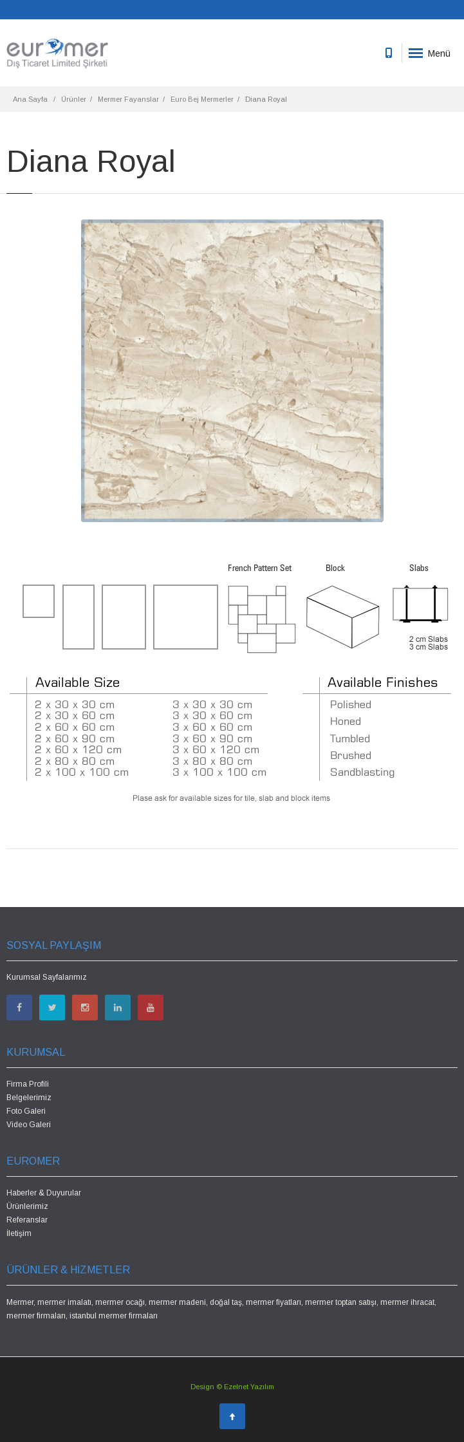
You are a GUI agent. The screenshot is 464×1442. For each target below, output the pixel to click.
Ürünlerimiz (27, 1206)
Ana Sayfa (30, 99)
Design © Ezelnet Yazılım (232, 1386)
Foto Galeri (26, 1111)
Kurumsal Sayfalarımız (46, 977)
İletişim (19, 1233)
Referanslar (27, 1219)
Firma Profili (27, 1084)
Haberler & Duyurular (43, 1192)
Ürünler (73, 99)
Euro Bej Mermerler (202, 99)
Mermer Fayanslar (128, 99)
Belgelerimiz (28, 1097)
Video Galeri (28, 1124)
